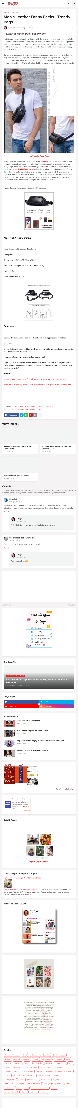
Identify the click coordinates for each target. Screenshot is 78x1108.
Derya (19, 518)
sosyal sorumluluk (11, 1092)
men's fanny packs (49, 406)
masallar (60, 1084)
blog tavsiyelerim (59, 1067)
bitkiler (7, 1067)
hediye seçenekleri (55, 1079)
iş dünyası (20, 1084)
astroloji (8, 1063)
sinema (54, 1088)
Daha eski (71, 605)
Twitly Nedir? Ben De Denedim (28, 721)
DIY (24, 1055)
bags (22, 406)
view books (27, 810)
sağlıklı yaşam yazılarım (40, 1088)
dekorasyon (49, 1071)
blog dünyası (45, 1067)
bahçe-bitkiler (37, 1063)
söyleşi (24, 1092)
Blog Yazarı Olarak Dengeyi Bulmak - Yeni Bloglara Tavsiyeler (40, 741)
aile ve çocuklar (47, 1059)
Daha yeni (7, 605)
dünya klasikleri (28, 1075)
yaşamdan (33, 1092)
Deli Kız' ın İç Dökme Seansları (39, 1055)
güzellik (42, 1079)
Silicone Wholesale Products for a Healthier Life (18, 447)
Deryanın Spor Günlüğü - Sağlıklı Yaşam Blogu (22, 878)
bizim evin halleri (31, 1067)
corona (39, 1071)
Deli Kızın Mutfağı (59, 1055)
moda (68, 1084)
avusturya (17, 1063)
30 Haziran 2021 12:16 (23, 521)
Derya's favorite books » (65, 789)
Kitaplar (36, 1059)
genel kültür (31, 1079)
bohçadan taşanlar (26, 1071)
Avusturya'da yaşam (12, 1055)
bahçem (49, 1063)
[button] (3, 4)
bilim (70, 1063)
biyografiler (17, 1067)
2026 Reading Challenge (17, 799)
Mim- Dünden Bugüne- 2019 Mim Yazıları (32, 731)
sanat (26, 1088)
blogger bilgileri (11, 1071)
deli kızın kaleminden (64, 1071)
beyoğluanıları (60, 1063)
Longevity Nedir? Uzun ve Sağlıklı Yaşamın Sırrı (22, 889)
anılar (68, 1059)
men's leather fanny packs (14, 409)
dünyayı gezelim (44, 1075)
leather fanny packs (33, 406)
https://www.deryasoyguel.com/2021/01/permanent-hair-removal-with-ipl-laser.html (35, 379)
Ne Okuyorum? (13, 765)
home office (9, 1084)
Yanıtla (6, 512)
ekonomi (56, 1075)
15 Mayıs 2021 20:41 (15, 540)
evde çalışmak (10, 1079)
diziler (7, 1075)
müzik (19, 1088)
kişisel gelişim (49, 1084)
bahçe (26, 1063)
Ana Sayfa (8, 12)
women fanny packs (33, 409)
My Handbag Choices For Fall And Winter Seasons (56, 447)
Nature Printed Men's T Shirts (16, 476)
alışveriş (16, 12)
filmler (21, 1079)
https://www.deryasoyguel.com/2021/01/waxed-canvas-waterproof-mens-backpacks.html (37, 385)
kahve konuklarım (33, 1084)
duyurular (16, 1075)
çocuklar (44, 1092)
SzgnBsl (13, 499)
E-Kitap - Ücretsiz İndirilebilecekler (17, 1059)
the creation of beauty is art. (22, 538)
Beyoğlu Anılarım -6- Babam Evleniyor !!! (32, 751)
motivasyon (9, 1088)
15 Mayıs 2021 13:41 (15, 502)
